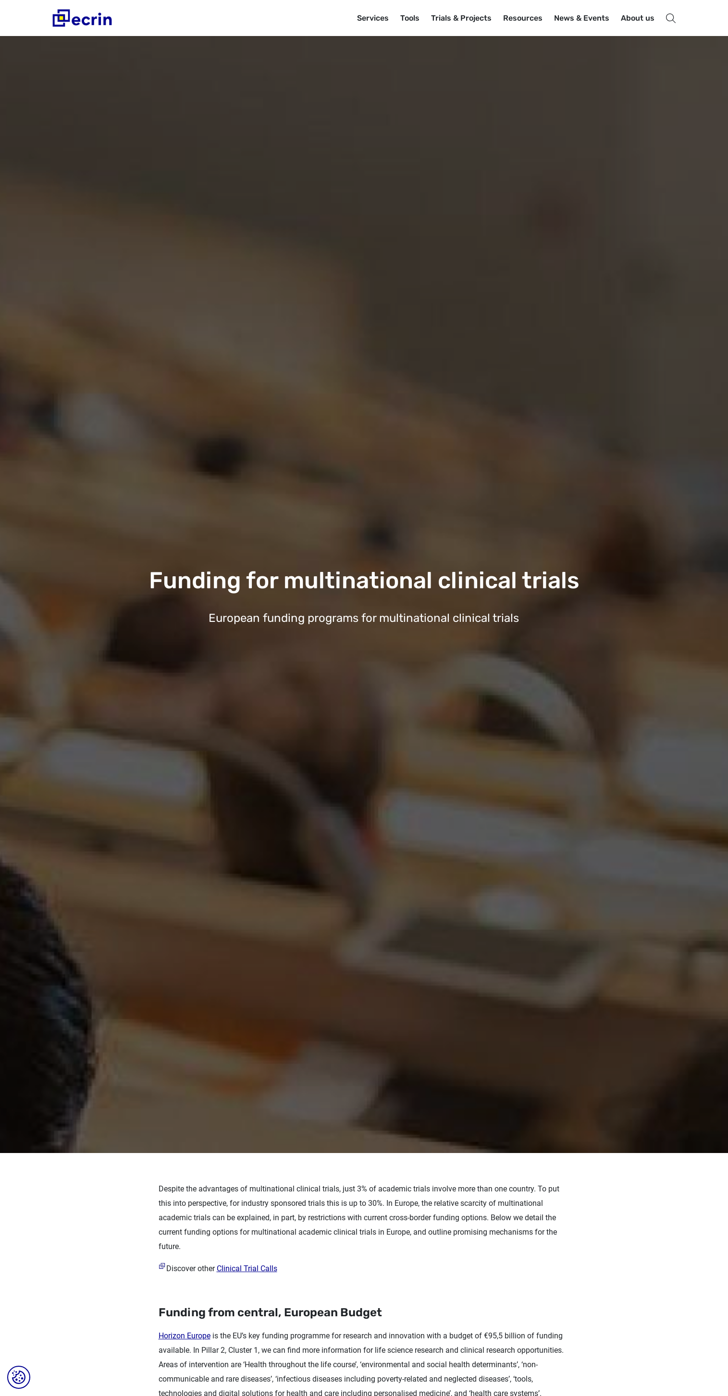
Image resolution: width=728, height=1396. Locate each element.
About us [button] (637, 18)
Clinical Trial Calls (247, 1268)
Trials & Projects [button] (461, 18)
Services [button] (373, 18)
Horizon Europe (184, 1335)
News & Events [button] (581, 18)
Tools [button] (410, 18)
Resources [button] (523, 18)
